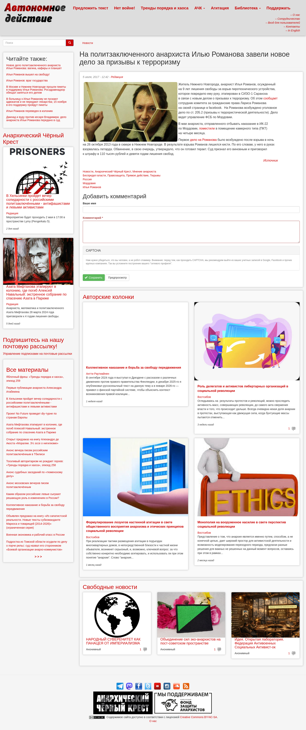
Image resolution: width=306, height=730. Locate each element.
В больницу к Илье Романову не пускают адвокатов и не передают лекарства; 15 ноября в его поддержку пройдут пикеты (36, 101)
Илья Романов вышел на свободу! (28, 74)
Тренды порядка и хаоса (165, 8)
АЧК (199, 8)
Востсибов (204, 397)
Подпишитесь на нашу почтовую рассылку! (33, 343)
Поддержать (278, 8)
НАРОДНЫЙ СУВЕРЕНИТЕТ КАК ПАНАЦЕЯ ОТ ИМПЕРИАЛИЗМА (113, 641)
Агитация (220, 8)
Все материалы (27, 369)
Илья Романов (92, 187)
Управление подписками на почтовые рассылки (37, 353)
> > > (38, 556)
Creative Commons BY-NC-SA (198, 717)
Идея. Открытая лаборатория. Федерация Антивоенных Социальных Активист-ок (259, 643)
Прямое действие (137, 175)
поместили (207, 128)
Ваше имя (89, 203)
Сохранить (93, 277)
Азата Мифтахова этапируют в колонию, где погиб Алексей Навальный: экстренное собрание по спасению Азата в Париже (36, 292)
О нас (153, 721)
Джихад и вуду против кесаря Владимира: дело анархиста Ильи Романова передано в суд (36, 118)
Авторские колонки (108, 297)
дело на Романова (203, 139)
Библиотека (248, 8)
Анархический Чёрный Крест (113, 171)
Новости (87, 43)
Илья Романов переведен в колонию (29, 111)
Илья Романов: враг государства (27, 80)
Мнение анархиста (144, 171)
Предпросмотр (117, 277)
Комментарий (93, 217)
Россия (87, 179)
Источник (270, 160)
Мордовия (89, 183)
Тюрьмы (155, 175)
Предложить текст (90, 8)
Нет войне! (124, 8)
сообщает (270, 98)
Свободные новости (110, 587)
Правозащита (116, 175)
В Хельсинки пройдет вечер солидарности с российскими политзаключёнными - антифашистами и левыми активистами (38, 201)
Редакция (117, 77)
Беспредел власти (94, 175)
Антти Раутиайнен (97, 373)
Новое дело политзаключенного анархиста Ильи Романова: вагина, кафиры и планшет (34, 67)
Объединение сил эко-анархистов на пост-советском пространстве (190, 641)
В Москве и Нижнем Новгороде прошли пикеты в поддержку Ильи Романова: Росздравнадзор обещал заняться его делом (36, 89)
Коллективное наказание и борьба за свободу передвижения (133, 367)
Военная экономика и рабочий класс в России (35, 534)
